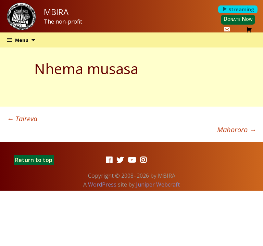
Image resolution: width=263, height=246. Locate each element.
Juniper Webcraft (158, 184)
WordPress (102, 184)
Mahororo (236, 129)
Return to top (33, 160)
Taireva (22, 118)
